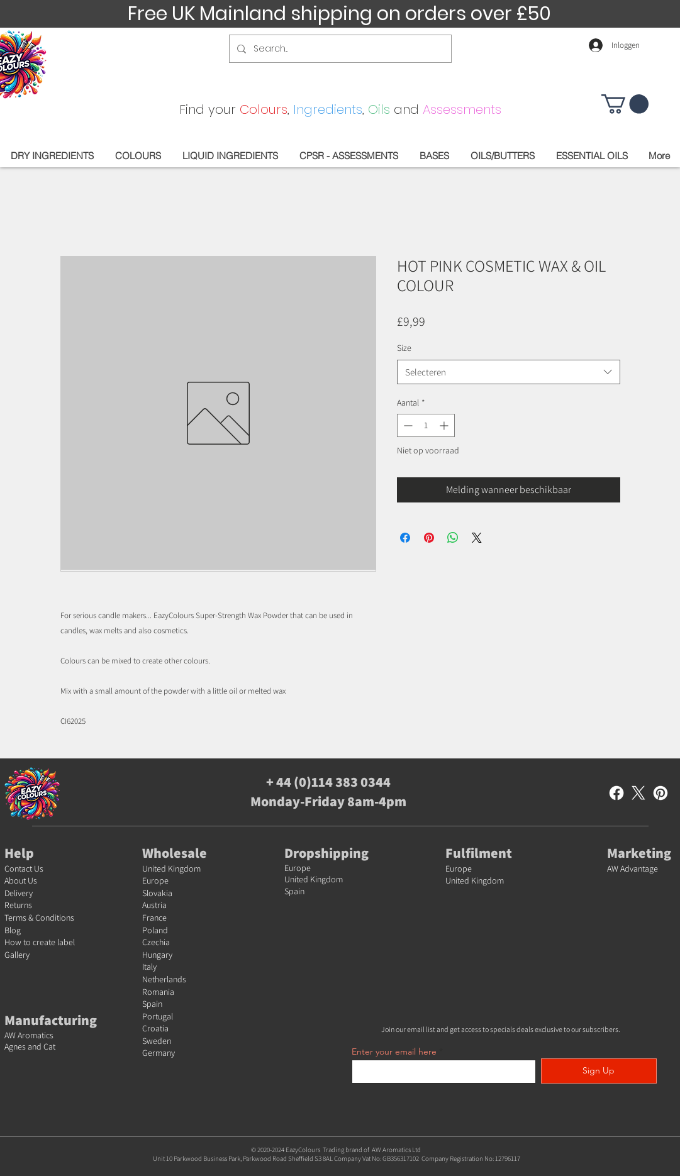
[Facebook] (616, 793)
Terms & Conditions (39, 917)
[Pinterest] (660, 793)
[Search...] (339, 48)
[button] (625, 104)
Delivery (18, 893)
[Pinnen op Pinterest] (429, 537)
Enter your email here (394, 1051)
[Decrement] (407, 425)
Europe (155, 880)
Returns (18, 905)
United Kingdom (171, 868)
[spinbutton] (426, 425)
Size (404, 347)
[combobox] (508, 372)
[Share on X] (476, 537)
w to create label (45, 942)
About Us (20, 880)
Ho (9, 942)
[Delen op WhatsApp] (452, 537)
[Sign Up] (599, 1071)
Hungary (157, 954)
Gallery (17, 954)
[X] (638, 793)
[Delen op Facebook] (405, 537)
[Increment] (445, 425)
